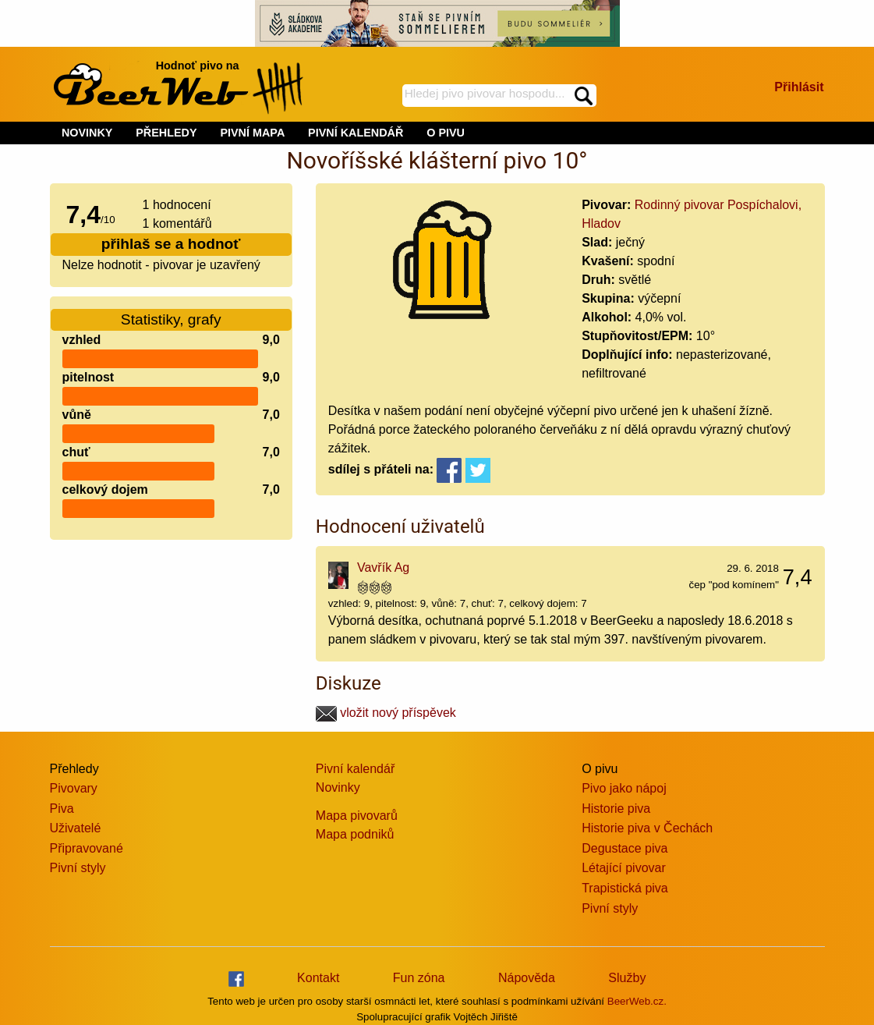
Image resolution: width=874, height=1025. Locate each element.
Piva (62, 808)
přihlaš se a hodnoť (171, 244)
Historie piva (616, 808)
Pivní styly (78, 867)
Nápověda (526, 977)
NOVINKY (87, 132)
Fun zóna (419, 977)
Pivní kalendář (355, 768)
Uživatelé (75, 828)
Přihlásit (798, 87)
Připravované (86, 848)
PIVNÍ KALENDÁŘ (355, 132)
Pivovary (73, 788)
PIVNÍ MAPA (252, 132)
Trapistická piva (625, 888)
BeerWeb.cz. (637, 1001)
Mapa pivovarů (357, 815)
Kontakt (318, 977)
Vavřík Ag (383, 567)
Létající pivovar (624, 867)
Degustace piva (624, 848)
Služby (627, 977)
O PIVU (445, 132)
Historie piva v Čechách (647, 828)
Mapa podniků (355, 834)
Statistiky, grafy (171, 319)
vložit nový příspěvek (386, 712)
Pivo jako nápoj (624, 788)
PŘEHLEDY (166, 132)
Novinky (338, 787)
